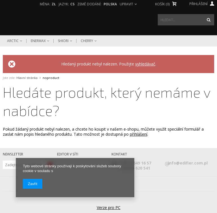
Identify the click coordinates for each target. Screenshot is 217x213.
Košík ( (162, 4)
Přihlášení (201, 3)
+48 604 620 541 (134, 168)
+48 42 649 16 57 (135, 163)
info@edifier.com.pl (187, 163)
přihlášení (138, 134)
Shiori (63, 41)
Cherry (87, 41)
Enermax (38, 41)
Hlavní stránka (27, 78)
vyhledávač (145, 64)
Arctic (13, 41)
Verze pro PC (108, 207)
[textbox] (186, 19)
